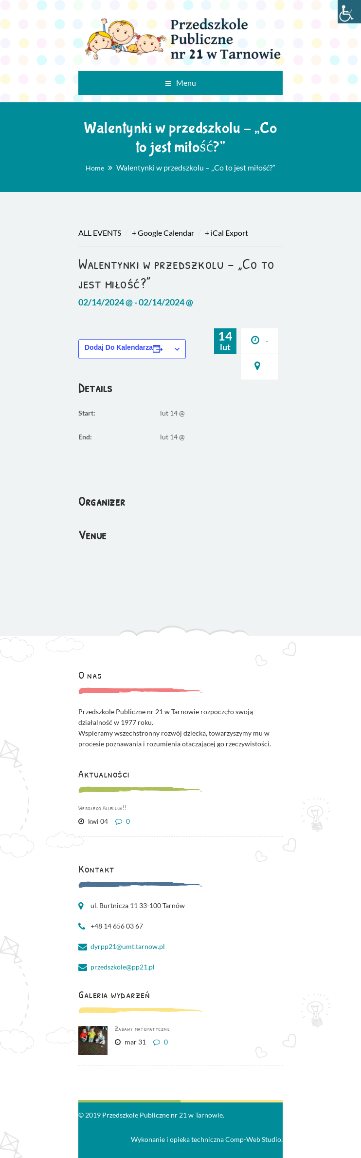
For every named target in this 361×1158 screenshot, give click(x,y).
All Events (99, 232)
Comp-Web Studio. (254, 1139)
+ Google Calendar (163, 232)
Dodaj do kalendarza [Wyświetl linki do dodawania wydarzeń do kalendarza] (119, 347)
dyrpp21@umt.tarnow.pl (127, 946)
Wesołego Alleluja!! (102, 807)
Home (95, 168)
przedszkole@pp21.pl (122, 967)
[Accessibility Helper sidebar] (349, 11)
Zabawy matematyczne (142, 1028)
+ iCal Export (226, 232)
